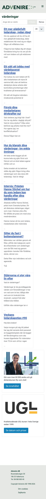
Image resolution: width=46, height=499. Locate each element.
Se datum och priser (16, 430)
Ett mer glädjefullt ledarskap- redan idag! (17, 30)
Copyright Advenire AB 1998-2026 (23, 484)
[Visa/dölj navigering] (42, 6)
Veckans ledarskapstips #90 (15, 316)
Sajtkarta (21, 492)
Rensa (41, 22)
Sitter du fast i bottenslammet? (14, 235)
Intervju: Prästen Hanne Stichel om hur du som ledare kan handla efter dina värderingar (17, 192)
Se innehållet (12, 386)
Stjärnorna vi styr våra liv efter (17, 277)
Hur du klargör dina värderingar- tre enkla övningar (17, 148)
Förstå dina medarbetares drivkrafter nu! (12, 110)
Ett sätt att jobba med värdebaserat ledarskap (17, 70)
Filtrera (32, 22)
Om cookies (23, 489)
